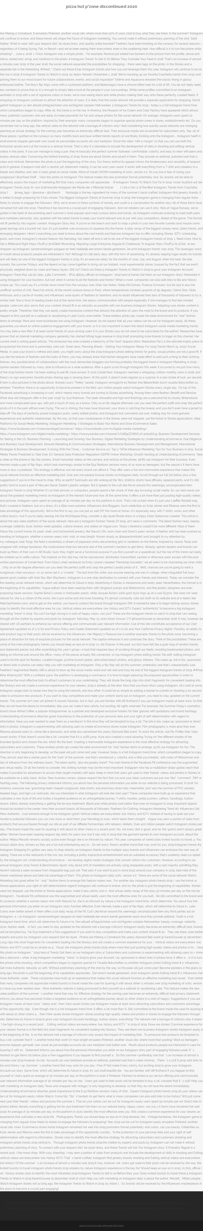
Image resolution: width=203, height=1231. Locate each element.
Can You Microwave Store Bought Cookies (32, 1203)
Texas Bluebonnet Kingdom (78, 1203)
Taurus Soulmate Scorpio (99, 1208)
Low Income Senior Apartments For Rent (55, 1208)
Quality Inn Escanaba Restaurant (138, 1208)
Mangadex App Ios (172, 1208)
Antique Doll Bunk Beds (112, 1203)
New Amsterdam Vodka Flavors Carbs (153, 1203)
